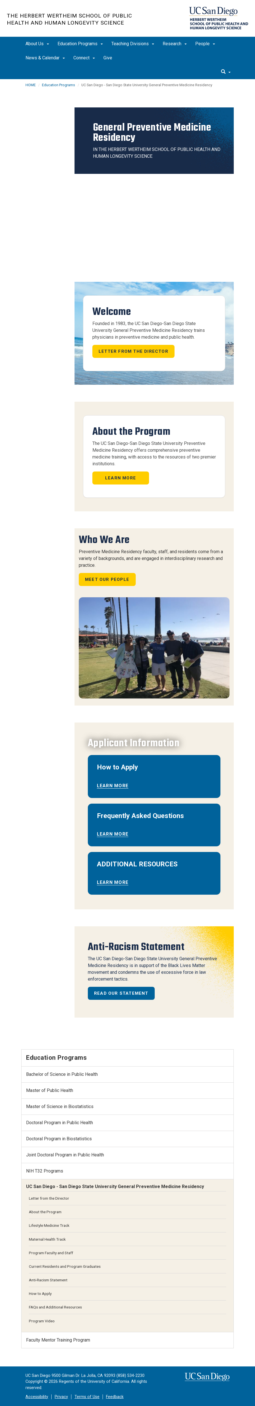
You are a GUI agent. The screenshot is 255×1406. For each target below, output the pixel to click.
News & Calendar (45, 57)
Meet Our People (107, 579)
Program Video (42, 1321)
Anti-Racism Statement (48, 1280)
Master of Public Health (49, 1090)
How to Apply (40, 1293)
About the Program (45, 1212)
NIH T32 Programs (44, 1171)
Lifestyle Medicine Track (49, 1225)
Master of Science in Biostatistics (60, 1106)
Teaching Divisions (132, 43)
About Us (37, 43)
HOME (31, 85)
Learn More (120, 478)
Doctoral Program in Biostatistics (59, 1138)
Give (107, 57)
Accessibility (37, 1396)
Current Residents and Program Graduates (65, 1266)
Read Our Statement (121, 993)
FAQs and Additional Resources (55, 1307)
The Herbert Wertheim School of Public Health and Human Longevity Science (69, 19)
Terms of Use (87, 1396)
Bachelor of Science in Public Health (62, 1074)
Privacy (61, 1396)
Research (175, 43)
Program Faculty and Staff (51, 1253)
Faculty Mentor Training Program (58, 1340)
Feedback (115, 1396)
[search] (226, 72)
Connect (84, 57)
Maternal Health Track (47, 1239)
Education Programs (80, 43)
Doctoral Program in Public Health (59, 1122)
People (205, 43)
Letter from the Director (133, 351)
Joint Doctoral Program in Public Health (65, 1155)
